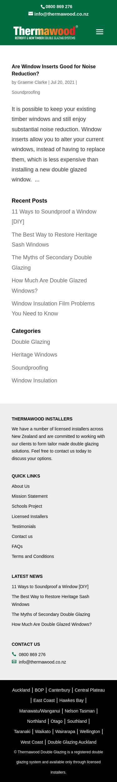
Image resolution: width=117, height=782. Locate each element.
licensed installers (72, 428)
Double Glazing (31, 342)
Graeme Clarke (32, 82)
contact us (65, 451)
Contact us (22, 536)
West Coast (32, 742)
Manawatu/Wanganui (39, 710)
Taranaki (22, 731)
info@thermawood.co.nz (42, 662)
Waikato (43, 731)
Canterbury (59, 690)
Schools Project (27, 506)
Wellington (90, 731)
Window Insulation (34, 380)
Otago (56, 721)
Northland (36, 721)
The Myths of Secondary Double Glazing (51, 614)
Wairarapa (65, 731)
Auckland (21, 690)
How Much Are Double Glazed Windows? (52, 624)
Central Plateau (90, 690)
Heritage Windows (34, 355)
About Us (21, 486)
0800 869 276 (59, 6)
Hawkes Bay (71, 700)
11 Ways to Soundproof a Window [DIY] (50, 586)
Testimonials (24, 526)
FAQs (17, 546)
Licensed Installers (30, 516)
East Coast (44, 700)
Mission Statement (30, 496)
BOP (39, 690)
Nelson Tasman (80, 710)
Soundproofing (26, 92)
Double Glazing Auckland (72, 742)
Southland (77, 721)
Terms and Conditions (33, 556)
